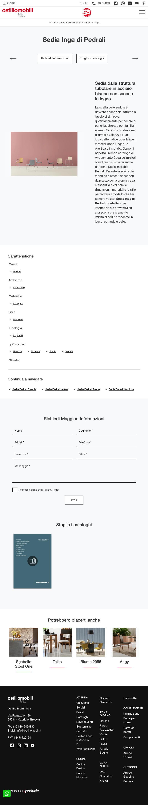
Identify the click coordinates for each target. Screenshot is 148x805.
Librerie (104, 720)
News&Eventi (84, 721)
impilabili (18, 335)
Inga (96, 22)
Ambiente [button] (15, 280)
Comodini (106, 776)
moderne (18, 319)
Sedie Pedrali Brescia (24, 389)
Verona (69, 351)
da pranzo (19, 287)
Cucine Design (80, 766)
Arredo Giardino (128, 774)
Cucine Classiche (106, 700)
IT (81, 3)
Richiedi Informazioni (55, 58)
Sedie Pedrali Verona (56, 389)
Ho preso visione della (38, 489)
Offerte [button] (14, 360)
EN (86, 3)
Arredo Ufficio (127, 755)
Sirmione (35, 351)
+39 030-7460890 (23, 726)
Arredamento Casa (70, 22)
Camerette (130, 698)
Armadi (104, 781)
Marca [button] (13, 264)
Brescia (17, 351)
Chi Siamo (82, 702)
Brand (80, 712)
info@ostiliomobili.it (29, 730)
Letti (103, 771)
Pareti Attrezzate (107, 727)
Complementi (131, 737)
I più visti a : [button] (17, 344)
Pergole (128, 781)
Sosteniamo (84, 726)
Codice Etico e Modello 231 (84, 740)
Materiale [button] (15, 296)
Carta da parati (128, 729)
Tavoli (103, 743)
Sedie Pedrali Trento (88, 389)
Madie (103, 734)
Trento (53, 351)
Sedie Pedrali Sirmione (121, 389)
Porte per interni (129, 720)
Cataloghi (82, 717)
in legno (18, 303)
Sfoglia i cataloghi (92, 58)
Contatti (81, 731)
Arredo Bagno (104, 750)
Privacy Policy (51, 489)
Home (52, 22)
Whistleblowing (84, 748)
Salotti (104, 739)
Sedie (87, 22)
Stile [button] (12, 312)
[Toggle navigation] (142, 12)
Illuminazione (131, 713)
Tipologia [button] (15, 328)
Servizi (80, 707)
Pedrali (17, 271)
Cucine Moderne (82, 775)
